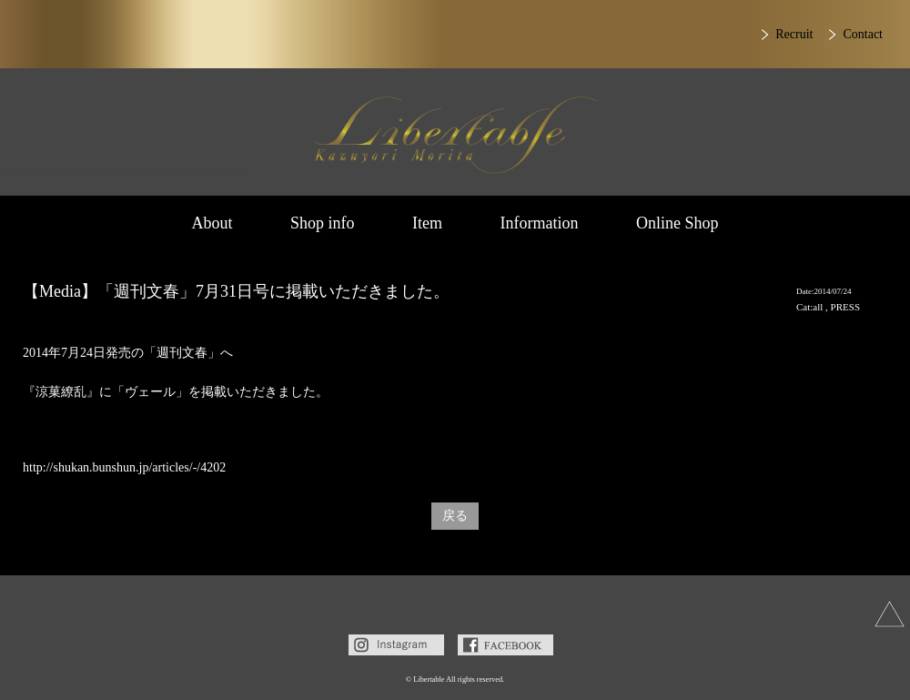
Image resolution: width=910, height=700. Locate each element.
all (818, 306)
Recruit (794, 34)
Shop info (322, 223)
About (211, 223)
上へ (889, 613)
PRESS (845, 306)
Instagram (396, 644)
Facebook (505, 644)
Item (427, 223)
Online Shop (677, 223)
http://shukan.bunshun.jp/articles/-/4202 (124, 467)
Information (539, 223)
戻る (455, 515)
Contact (863, 34)
